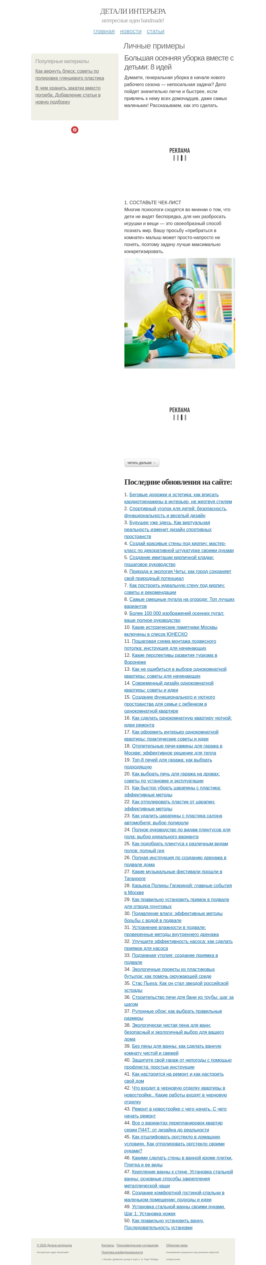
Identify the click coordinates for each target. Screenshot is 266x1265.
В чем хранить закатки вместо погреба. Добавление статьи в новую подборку (68, 95)
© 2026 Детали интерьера (54, 1245)
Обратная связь (177, 1245)
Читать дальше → (142, 463)
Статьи (155, 31)
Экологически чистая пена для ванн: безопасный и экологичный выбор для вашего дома (174, 1032)
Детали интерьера (133, 11)
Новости (131, 31)
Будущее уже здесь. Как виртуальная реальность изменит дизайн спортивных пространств (168, 529)
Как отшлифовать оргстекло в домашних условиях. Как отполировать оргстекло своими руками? (174, 1143)
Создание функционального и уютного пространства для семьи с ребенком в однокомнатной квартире (169, 704)
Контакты (108, 1245)
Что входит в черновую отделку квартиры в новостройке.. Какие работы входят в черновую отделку (175, 1095)
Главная (104, 31)
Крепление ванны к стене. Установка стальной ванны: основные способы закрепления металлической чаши (178, 1178)
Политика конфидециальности (122, 1252)
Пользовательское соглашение (137, 1245)
